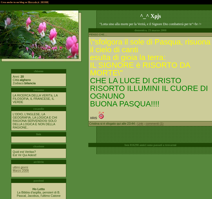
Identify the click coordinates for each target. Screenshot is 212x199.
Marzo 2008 (21, 170)
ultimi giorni (20, 167)
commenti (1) (154, 123)
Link (140, 123)
